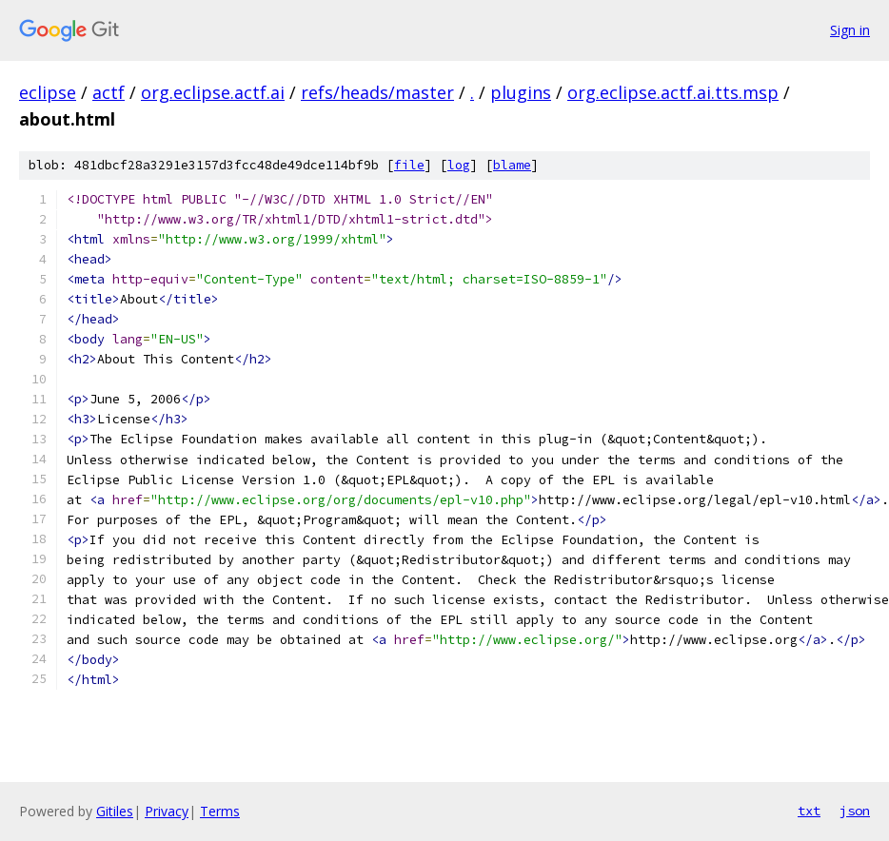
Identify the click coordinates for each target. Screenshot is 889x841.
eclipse (47, 92)
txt (809, 810)
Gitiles (114, 811)
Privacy (166, 811)
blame (512, 165)
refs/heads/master (377, 92)
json (855, 810)
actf (108, 92)
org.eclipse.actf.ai (213, 92)
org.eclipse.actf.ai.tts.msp (673, 92)
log (458, 165)
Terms (220, 811)
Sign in (850, 30)
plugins (520, 92)
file (409, 165)
